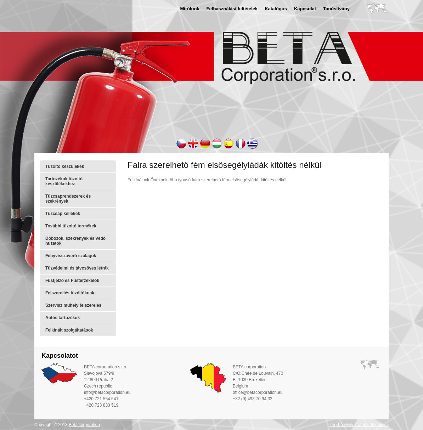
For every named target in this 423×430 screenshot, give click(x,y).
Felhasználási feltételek (232, 8)
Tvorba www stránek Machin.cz (359, 424)
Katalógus (276, 8)
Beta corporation (84, 424)
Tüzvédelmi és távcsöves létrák (77, 268)
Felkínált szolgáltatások (69, 330)
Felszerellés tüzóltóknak (69, 292)
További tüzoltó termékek (70, 226)
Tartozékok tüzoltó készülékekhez (64, 181)
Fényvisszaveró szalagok (70, 255)
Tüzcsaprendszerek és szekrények (68, 199)
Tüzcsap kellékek (62, 213)
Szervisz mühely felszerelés (73, 305)
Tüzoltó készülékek (64, 166)
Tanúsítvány (336, 8)
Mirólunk (189, 8)
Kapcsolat (305, 8)
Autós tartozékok (62, 317)
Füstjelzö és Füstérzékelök (72, 280)
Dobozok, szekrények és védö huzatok (75, 241)
